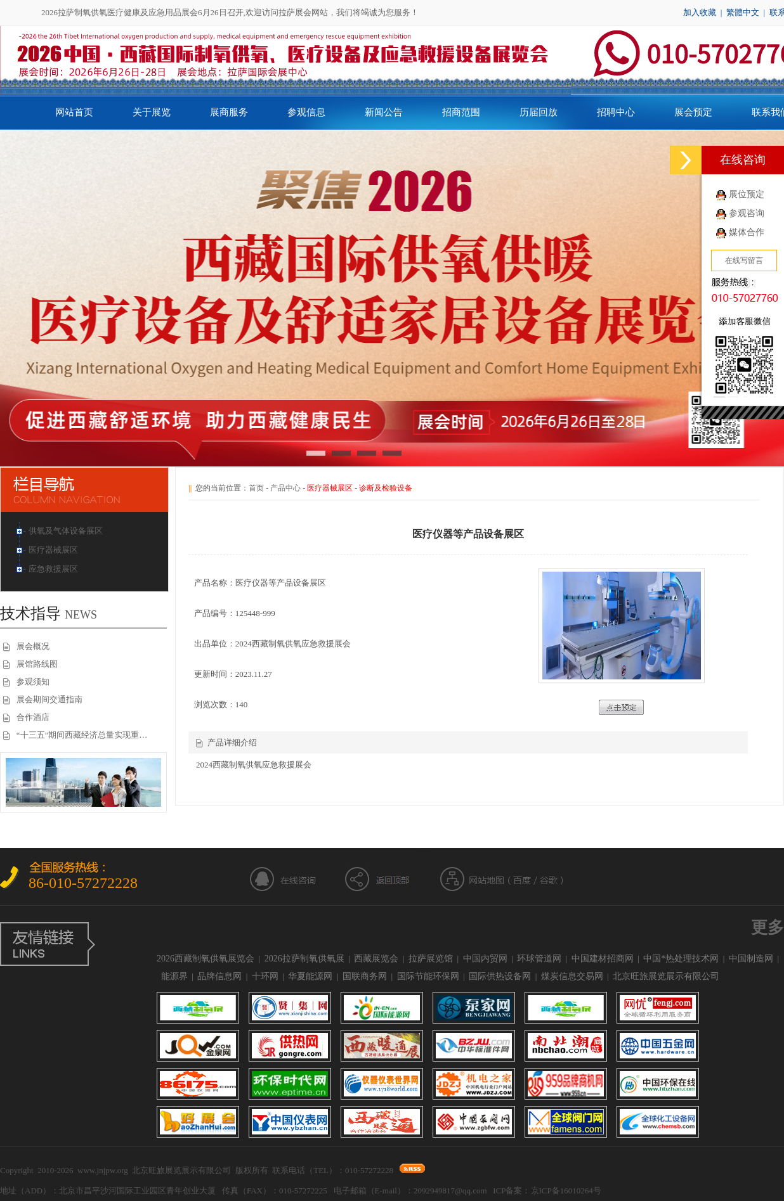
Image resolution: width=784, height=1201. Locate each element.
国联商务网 (365, 976)
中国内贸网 (485, 958)
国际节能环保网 (428, 976)
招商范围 (461, 112)
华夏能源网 (310, 976)
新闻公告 (384, 112)
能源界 (174, 976)
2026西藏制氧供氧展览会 (205, 958)
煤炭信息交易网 (572, 976)
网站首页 (74, 112)
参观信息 (306, 112)
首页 (256, 488)
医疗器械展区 (54, 550)
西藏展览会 (376, 958)
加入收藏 (699, 12)
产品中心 (285, 488)
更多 (767, 927)
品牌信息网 (219, 976)
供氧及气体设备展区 (67, 531)
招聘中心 (616, 112)
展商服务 (229, 112)
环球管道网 (539, 958)
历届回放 (538, 112)
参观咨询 (746, 213)
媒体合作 (746, 232)
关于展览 (152, 112)
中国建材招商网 (603, 958)
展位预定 (746, 194)
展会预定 (693, 112)
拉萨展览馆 (430, 958)
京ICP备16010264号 (566, 1190)
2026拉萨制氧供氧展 (304, 958)
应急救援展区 (54, 569)
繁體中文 (742, 12)
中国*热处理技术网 (681, 958)
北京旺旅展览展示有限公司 (666, 976)
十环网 (265, 976)
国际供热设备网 (500, 976)
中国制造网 (751, 958)
